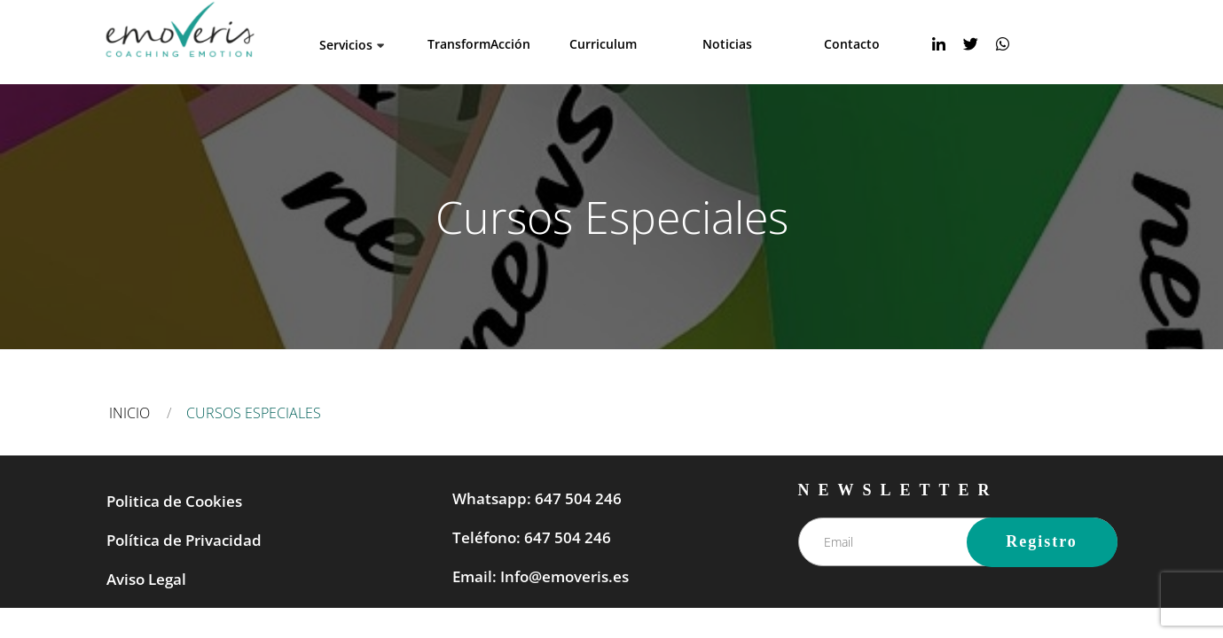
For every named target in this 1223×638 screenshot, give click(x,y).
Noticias (727, 43)
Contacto (852, 43)
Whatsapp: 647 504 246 (537, 498)
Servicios (345, 44)
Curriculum (603, 43)
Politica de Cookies (174, 501)
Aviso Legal (146, 579)
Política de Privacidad (184, 540)
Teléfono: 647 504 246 (531, 537)
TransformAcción (478, 43)
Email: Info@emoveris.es (540, 576)
